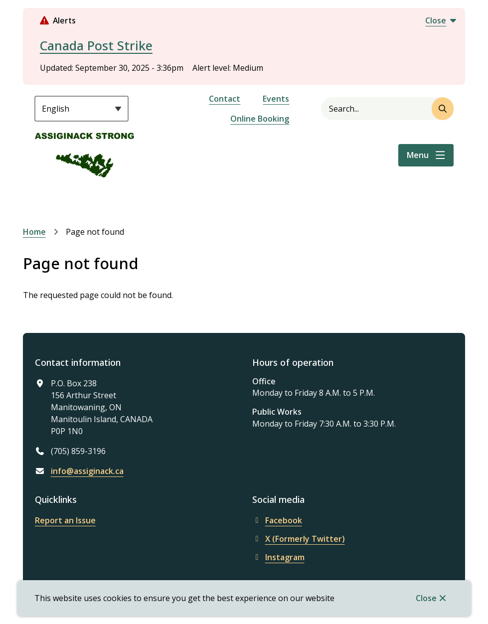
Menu (418, 155)
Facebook (277, 520)
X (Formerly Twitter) (298, 538)
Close (426, 598)
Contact (224, 98)
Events (276, 98)
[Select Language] (81, 109)
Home (34, 231)
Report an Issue (65, 520)
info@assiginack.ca (87, 471)
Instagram (278, 557)
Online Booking (259, 118)
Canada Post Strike (96, 45)
